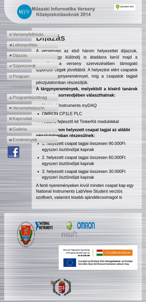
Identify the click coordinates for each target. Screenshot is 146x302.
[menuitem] (33, 34)
